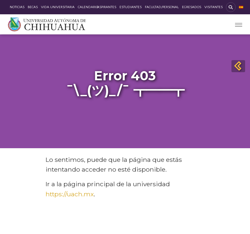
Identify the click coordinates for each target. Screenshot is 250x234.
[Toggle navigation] (238, 24)
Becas (33, 7)
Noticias (17, 7)
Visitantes (213, 7)
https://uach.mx (70, 194)
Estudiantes (130, 7)
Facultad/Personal (162, 7)
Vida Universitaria (58, 7)
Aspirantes (106, 7)
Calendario (88, 7)
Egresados (191, 7)
